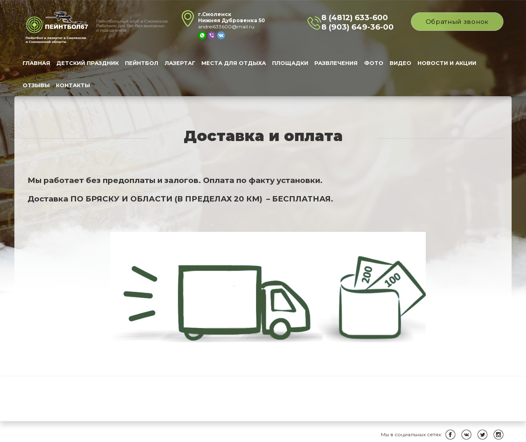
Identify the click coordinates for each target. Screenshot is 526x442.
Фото (373, 63)
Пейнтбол (141, 63)
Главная (36, 63)
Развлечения (336, 63)
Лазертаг (180, 63)
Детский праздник (87, 63)
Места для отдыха (233, 63)
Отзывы (36, 85)
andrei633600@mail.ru (226, 26)
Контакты (73, 85)
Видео (400, 63)
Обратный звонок (457, 21)
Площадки (290, 63)
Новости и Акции (447, 63)
